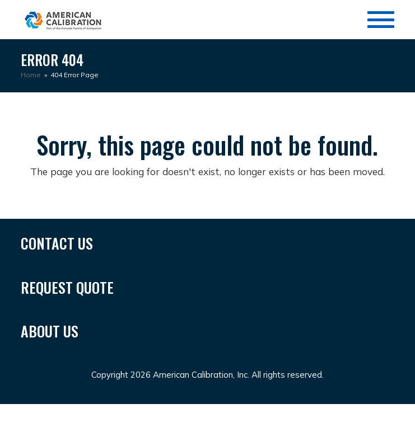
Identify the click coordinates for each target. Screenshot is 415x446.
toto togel (343, 411)
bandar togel (127, 426)
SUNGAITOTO (47, 411)
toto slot (386, 411)
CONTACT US (57, 243)
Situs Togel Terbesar (212, 411)
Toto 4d (98, 411)
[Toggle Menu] (380, 19)
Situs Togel (142, 411)
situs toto (37, 426)
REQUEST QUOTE (67, 287)
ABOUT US (49, 331)
